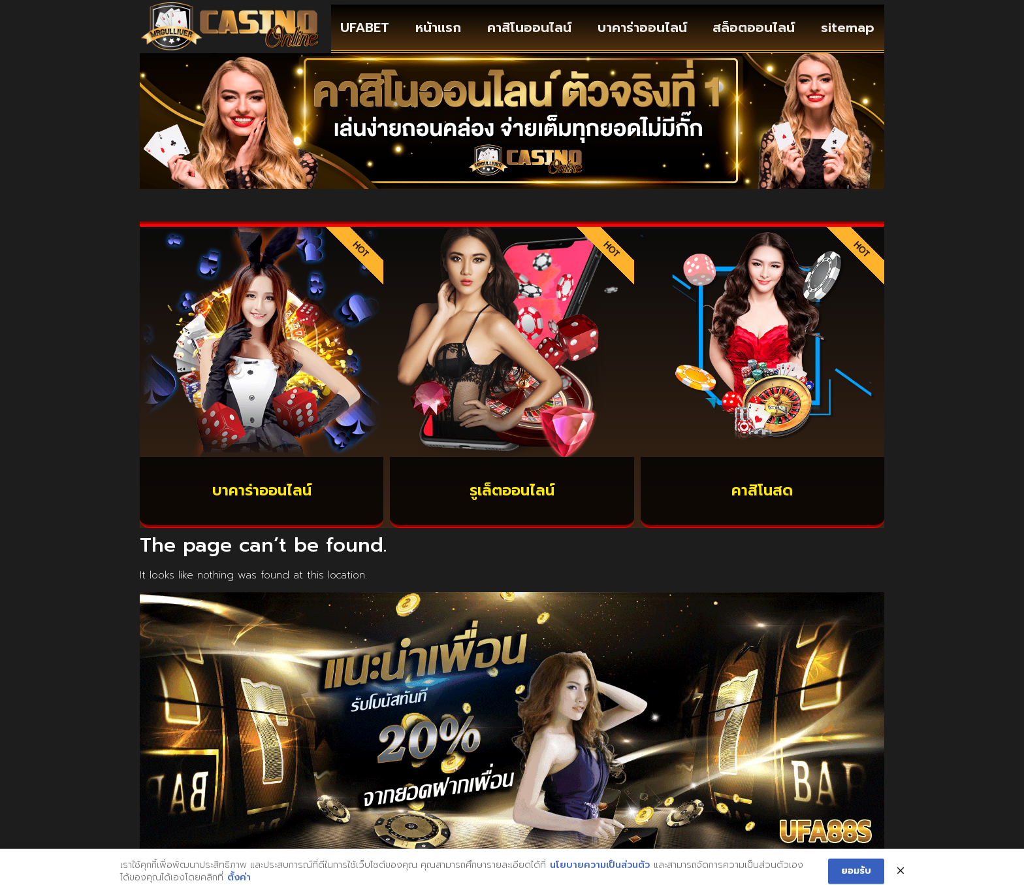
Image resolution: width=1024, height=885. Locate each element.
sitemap (847, 27)
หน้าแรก (438, 27)
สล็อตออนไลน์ (753, 27)
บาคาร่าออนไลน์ (642, 27)
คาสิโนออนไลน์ (529, 27)
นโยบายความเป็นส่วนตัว (600, 877)
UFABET (364, 27)
